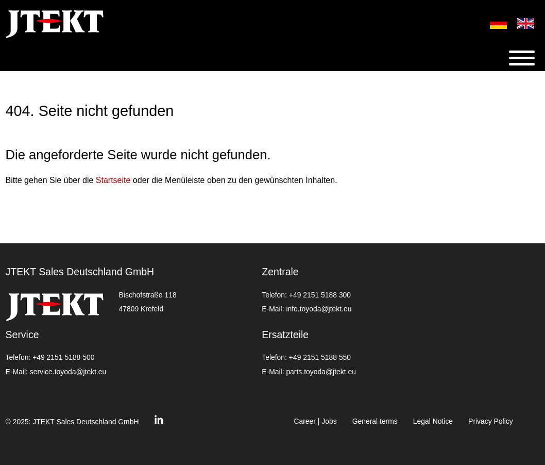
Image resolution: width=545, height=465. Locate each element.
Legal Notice (433, 421)
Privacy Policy (490, 421)
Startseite (113, 180)
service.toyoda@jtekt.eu (68, 372)
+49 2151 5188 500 (63, 357)
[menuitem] (493, 23)
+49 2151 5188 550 (320, 357)
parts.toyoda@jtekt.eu (320, 372)
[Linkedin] (158, 422)
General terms (375, 421)
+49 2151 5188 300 (320, 295)
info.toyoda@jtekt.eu (318, 309)
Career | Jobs (315, 421)
